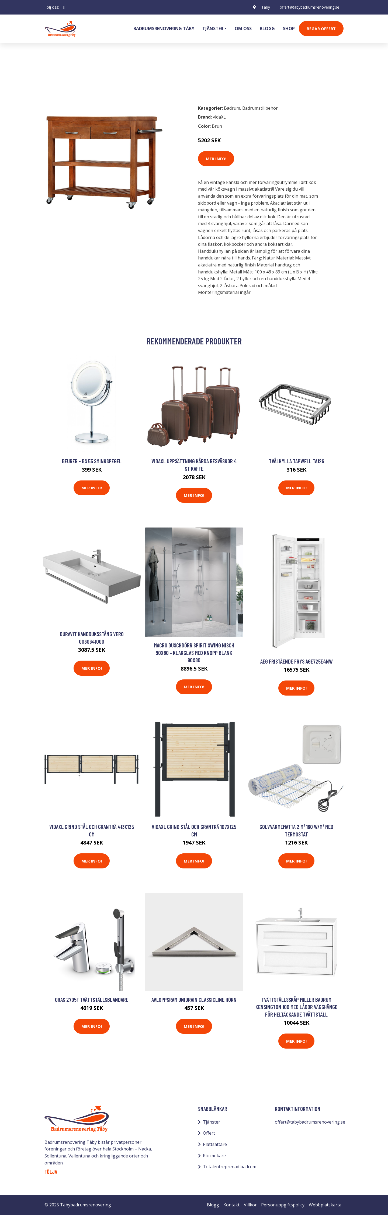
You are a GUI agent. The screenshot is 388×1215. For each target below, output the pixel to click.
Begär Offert (321, 28)
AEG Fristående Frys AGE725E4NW (296, 661)
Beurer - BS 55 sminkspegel (92, 461)
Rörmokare (214, 1156)
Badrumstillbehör (90, 77)
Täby (265, 7)
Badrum (58, 77)
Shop (289, 28)
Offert (209, 1133)
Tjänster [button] (212, 28)
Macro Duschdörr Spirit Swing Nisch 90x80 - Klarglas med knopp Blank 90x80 (194, 652)
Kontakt (231, 1205)
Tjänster (211, 1122)
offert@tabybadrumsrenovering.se (309, 7)
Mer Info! (216, 158)
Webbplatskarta (325, 1205)
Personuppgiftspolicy (282, 1205)
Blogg (267, 28)
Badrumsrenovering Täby (163, 28)
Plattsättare (215, 1144)
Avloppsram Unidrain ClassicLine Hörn (194, 999)
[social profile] (64, 7)
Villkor (250, 1205)
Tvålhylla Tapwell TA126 (296, 461)
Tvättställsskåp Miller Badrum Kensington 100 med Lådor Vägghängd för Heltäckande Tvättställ (296, 1007)
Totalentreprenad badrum (229, 1167)
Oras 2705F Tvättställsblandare (91, 999)
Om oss (243, 28)
